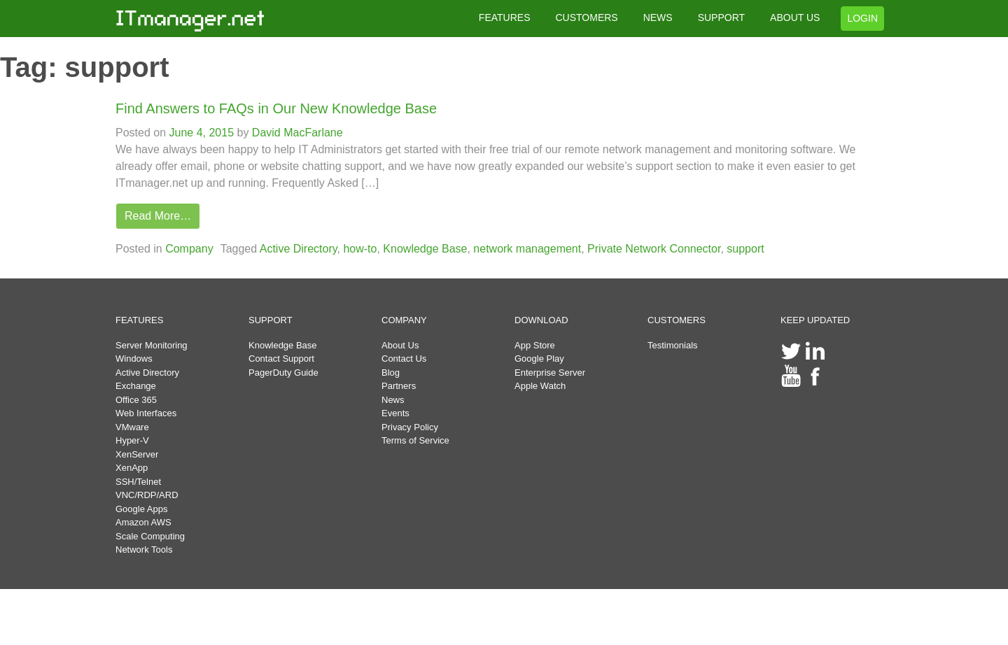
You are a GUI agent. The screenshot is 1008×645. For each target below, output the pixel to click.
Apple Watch (540, 386)
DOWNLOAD (541, 320)
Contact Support (281, 358)
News (393, 400)
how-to (360, 249)
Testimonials (673, 345)
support (745, 249)
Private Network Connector (653, 249)
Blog (391, 372)
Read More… (158, 216)
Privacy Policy (410, 427)
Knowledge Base (425, 249)
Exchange (135, 386)
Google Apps (141, 509)
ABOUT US (795, 17)
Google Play (539, 358)
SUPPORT (721, 17)
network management (527, 249)
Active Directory (298, 249)
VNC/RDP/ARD (146, 495)
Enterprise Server (549, 372)
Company (189, 249)
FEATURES (505, 17)
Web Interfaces (145, 413)
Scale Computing (150, 536)
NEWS (658, 17)
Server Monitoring (151, 345)
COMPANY (404, 320)
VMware (132, 427)
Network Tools (143, 549)
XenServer (136, 454)
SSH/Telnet (138, 481)
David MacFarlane (295, 133)
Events (396, 413)
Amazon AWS (143, 522)
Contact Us (404, 358)
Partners (399, 386)
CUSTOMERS (586, 17)
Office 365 (136, 400)
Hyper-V (132, 440)
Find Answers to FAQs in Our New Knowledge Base (276, 108)
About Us (400, 345)
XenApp (131, 467)
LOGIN (862, 18)
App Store (534, 345)
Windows (134, 358)
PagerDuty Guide (283, 372)
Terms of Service (415, 440)
